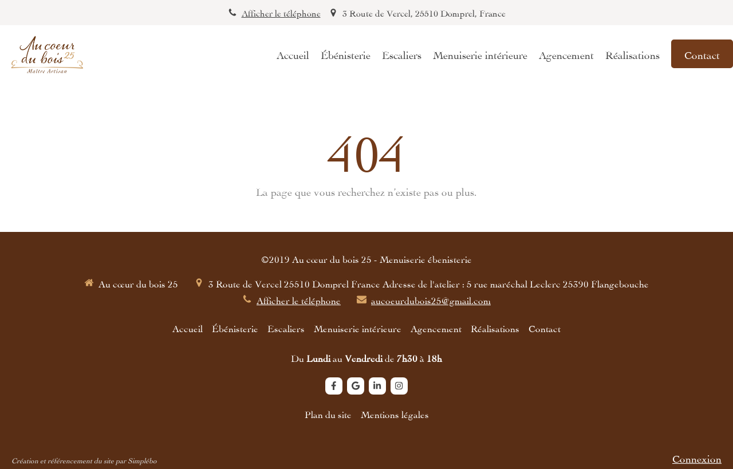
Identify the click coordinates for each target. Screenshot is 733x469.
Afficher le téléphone (281, 12)
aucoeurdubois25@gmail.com (431, 299)
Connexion (697, 457)
